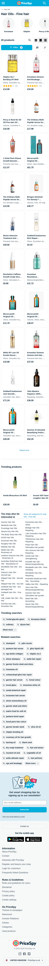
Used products (9, 931)
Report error (24, 450)
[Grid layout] (36, 40)
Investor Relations (10, 918)
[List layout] (40, 40)
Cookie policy (8, 895)
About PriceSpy (9, 852)
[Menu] (3, 3)
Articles (5, 923)
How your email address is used (13, 817)
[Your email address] (24, 802)
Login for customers (11, 868)
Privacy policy (8, 891)
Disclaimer (7, 887)
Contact (5, 856)
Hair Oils (7, 9)
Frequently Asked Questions (15, 872)
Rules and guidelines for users (16, 883)
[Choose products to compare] (37, 47)
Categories (7, 927)
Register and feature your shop (16, 864)
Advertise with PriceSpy (13, 860)
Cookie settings (9, 900)
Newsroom (7, 914)
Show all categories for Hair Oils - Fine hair (35, 515)
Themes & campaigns (12, 910)
